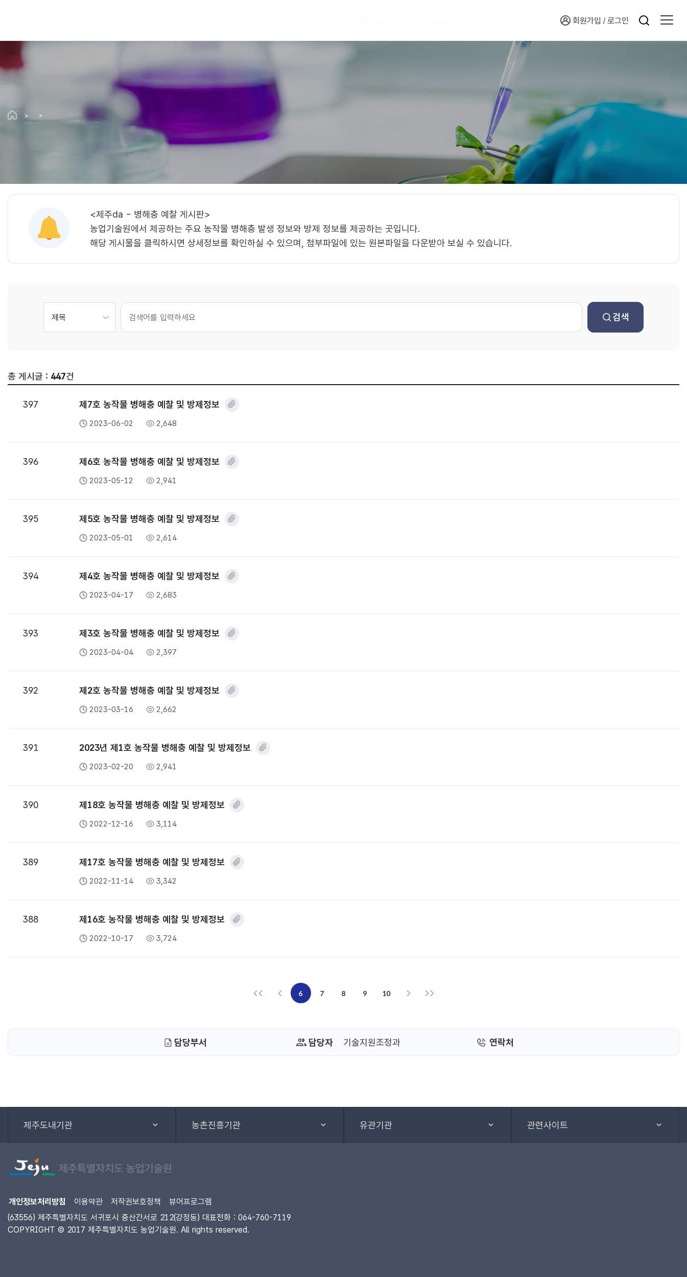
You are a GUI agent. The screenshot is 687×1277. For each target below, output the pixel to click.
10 (386, 993)
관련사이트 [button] (547, 1125)
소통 (293, 20)
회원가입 (580, 20)
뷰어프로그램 (190, 1202)
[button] (666, 20)
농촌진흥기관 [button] (216, 1125)
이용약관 (88, 1202)
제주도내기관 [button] (48, 1125)
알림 (217, 20)
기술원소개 (456, 20)
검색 (616, 317)
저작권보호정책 (136, 1202)
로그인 (618, 21)
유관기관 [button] (376, 1125)
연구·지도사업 (374, 20)
